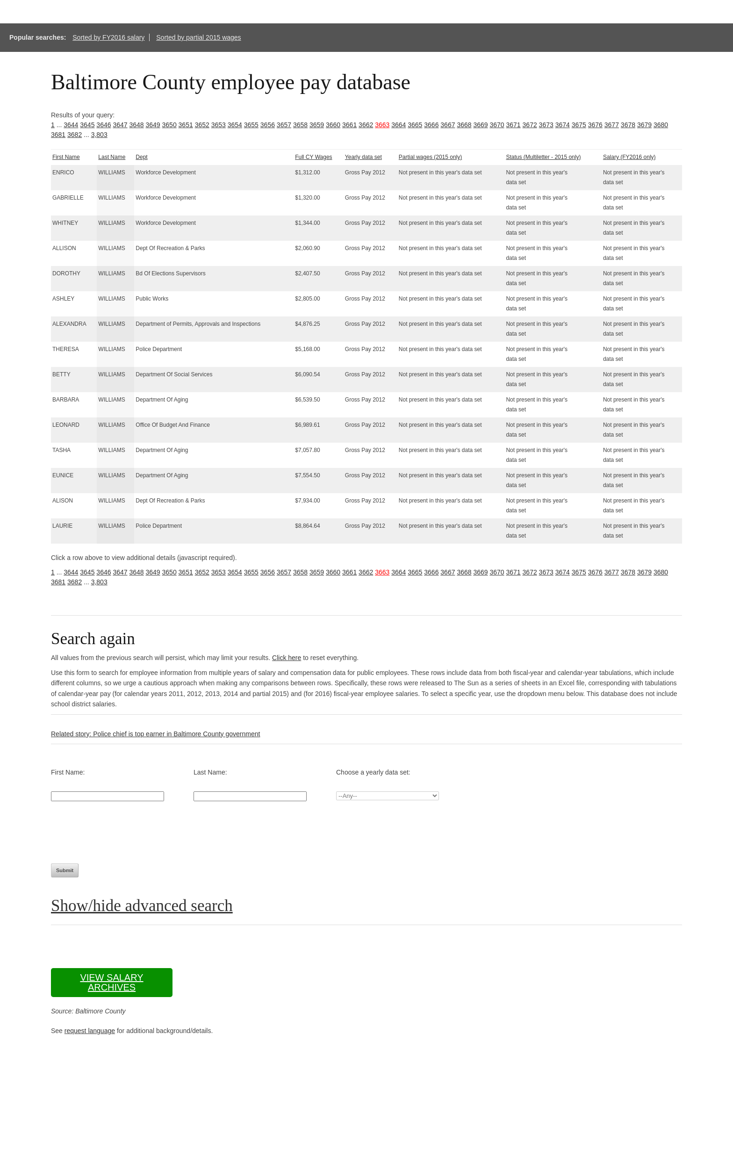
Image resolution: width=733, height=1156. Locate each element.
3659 (316, 125)
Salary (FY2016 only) (629, 157)
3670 (496, 125)
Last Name (111, 157)
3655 (251, 125)
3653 (218, 125)
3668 (464, 125)
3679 (644, 125)
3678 (628, 125)
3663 (382, 125)
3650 (169, 125)
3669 (480, 125)
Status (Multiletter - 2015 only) (543, 157)
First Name (66, 157)
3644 (71, 125)
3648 (136, 125)
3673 (546, 125)
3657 (284, 125)
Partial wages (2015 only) (430, 157)
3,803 (99, 134)
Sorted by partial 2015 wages (198, 37)
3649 (152, 125)
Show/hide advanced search (142, 906)
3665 (415, 125)
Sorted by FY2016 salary (108, 37)
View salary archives (111, 982)
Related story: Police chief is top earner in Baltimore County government (155, 734)
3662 (366, 125)
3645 (87, 125)
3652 (202, 125)
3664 (398, 125)
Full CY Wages (313, 157)
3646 (103, 125)
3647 (120, 125)
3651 (186, 125)
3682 (74, 134)
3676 (595, 125)
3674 (562, 125)
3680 (661, 125)
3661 (349, 125)
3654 (235, 125)
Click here (286, 657)
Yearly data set (363, 157)
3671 (513, 125)
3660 (333, 125)
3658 (300, 125)
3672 (530, 125)
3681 (58, 134)
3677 (611, 125)
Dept (141, 157)
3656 (267, 125)
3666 (431, 125)
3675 (579, 125)
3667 (447, 125)
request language (90, 1030)
